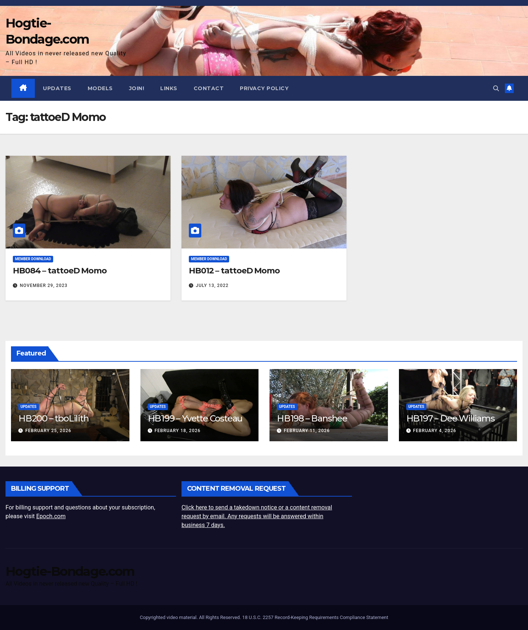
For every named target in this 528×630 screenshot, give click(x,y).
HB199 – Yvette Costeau (195, 418)
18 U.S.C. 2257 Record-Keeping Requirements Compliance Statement (315, 617)
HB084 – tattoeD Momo (60, 271)
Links (169, 88)
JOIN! (136, 88)
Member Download (33, 259)
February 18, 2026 (177, 430)
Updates (57, 88)
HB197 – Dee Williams (450, 418)
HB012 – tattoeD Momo (234, 271)
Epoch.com (51, 516)
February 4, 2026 (434, 430)
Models (100, 88)
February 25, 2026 (48, 430)
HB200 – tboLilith (53, 418)
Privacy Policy (264, 88)
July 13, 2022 (212, 285)
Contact (209, 88)
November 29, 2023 (43, 285)
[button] (496, 88)
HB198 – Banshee (312, 418)
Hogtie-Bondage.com (70, 571)
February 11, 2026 (307, 430)
